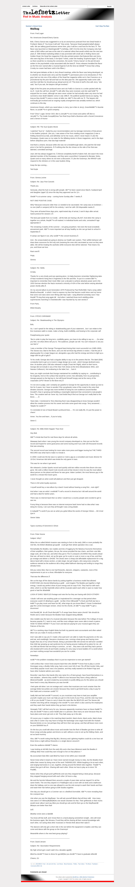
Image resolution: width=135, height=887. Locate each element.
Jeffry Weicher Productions (86, 877)
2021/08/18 (39, 864)
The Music (88, 864)
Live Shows (60, 864)
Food (44, 864)
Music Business (68, 864)
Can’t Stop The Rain (102, 26)
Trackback (94, 864)
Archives (35, 6)
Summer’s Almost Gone (34, 26)
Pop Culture (81, 864)
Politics (75, 864)
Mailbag (34, 28)
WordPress (76, 877)
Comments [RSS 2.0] (36, 866)
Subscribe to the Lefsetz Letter (48, 6)
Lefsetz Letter (26, 6)
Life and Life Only (51, 864)
